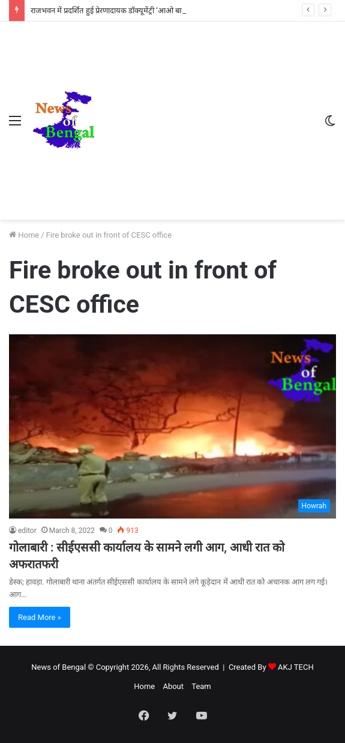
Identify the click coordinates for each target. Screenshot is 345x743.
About (173, 686)
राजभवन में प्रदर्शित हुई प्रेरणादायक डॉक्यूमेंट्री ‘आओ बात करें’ (114, 10)
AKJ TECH (296, 667)
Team (201, 686)
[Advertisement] (204, 112)
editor (27, 530)
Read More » (39, 617)
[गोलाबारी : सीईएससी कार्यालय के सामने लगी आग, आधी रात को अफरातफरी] (172, 426)
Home (24, 234)
